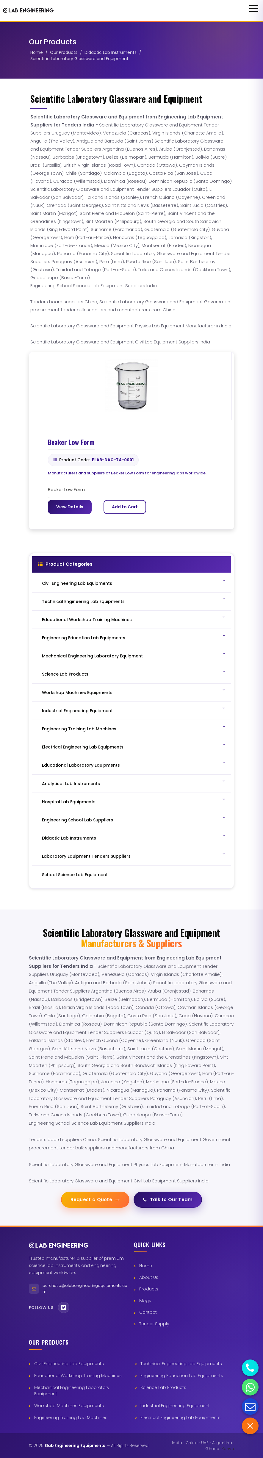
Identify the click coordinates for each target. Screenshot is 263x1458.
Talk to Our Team (168, 1199)
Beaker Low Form (71, 442)
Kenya (228, 1448)
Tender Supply (154, 1324)
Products (148, 1289)
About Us (148, 1277)
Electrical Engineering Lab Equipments (180, 1418)
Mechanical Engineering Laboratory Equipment (71, 1390)
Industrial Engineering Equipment (175, 1405)
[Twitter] (63, 1307)
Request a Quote (95, 1199)
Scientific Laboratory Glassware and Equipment (79, 59)
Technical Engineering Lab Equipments (181, 1363)
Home (36, 52)
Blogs (145, 1301)
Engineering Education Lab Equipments (181, 1375)
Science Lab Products (163, 1387)
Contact (148, 1312)
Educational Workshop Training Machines (78, 1375)
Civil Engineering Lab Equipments (69, 1363)
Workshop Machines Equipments (69, 1405)
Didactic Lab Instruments (110, 52)
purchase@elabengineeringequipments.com (85, 1288)
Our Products (63, 52)
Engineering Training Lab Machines (70, 1418)
